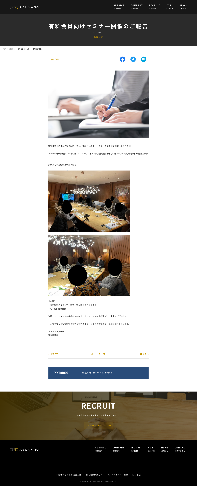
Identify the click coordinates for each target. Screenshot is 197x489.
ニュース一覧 (98, 351)
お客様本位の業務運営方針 (68, 477)
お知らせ (98, 37)
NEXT (142, 351)
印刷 (57, 58)
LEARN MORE (94, 428)
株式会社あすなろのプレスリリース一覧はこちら (102, 375)
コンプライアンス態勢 (117, 477)
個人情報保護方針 (94, 477)
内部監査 (136, 477)
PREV (54, 351)
